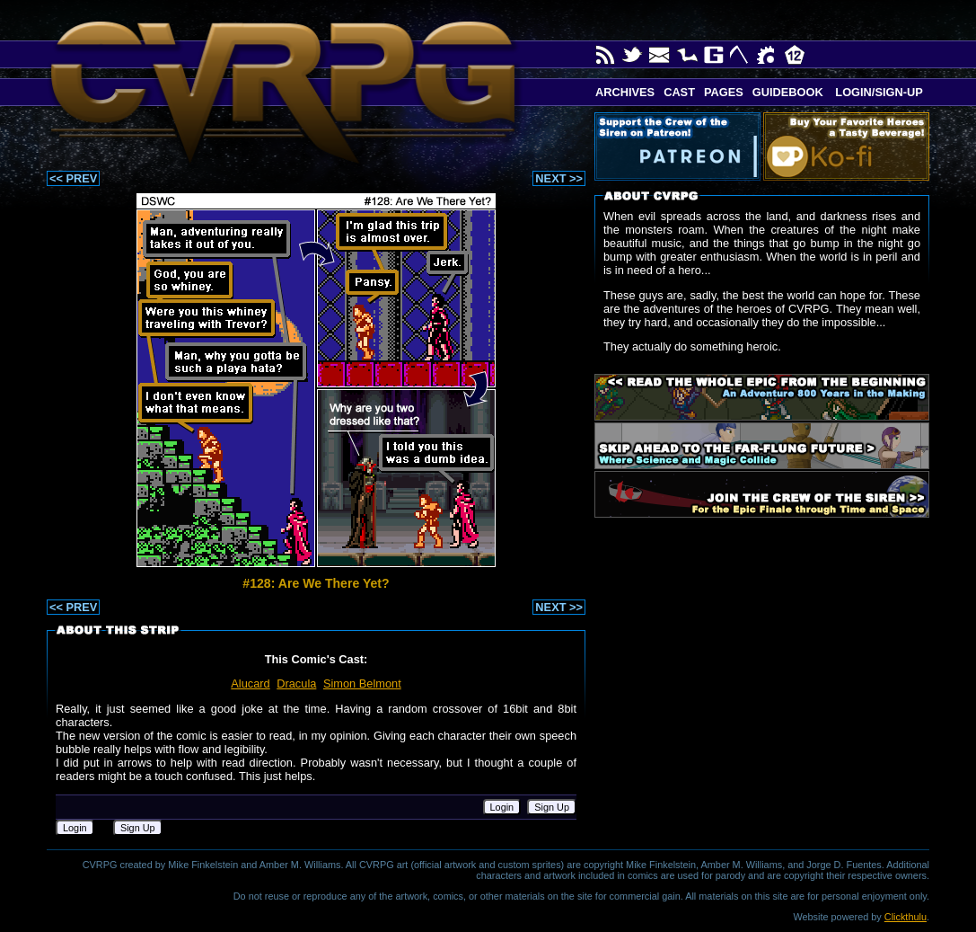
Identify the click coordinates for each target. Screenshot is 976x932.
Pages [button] (723, 92)
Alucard (250, 683)
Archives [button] (625, 92)
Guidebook (787, 92)
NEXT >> (559, 178)
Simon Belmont (362, 683)
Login (502, 807)
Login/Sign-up (877, 92)
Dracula (296, 683)
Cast (679, 92)
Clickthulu (905, 916)
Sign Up (551, 807)
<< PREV (73, 178)
